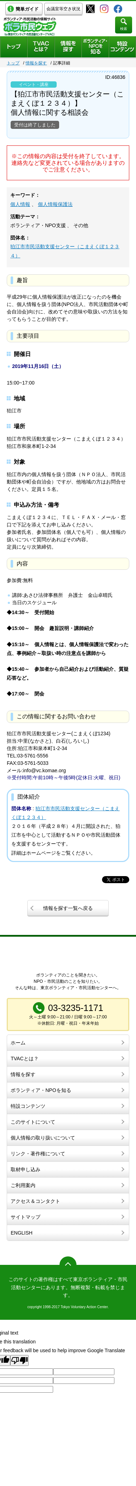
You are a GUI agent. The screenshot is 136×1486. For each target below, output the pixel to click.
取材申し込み (25, 1169)
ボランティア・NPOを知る (41, 1090)
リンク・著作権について (38, 1153)
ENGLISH (21, 1233)
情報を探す (36, 63)
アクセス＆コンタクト (35, 1201)
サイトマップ (25, 1217)
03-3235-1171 (75, 1008)
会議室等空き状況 (63, 8)
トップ (13, 63)
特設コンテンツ (28, 1106)
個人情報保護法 (55, 204)
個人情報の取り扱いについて (43, 1138)
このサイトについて (33, 1122)
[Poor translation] (19, 1360)
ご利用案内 (23, 1185)
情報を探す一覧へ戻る (68, 908)
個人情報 (20, 204)
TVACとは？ (24, 1058)
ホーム (18, 1042)
